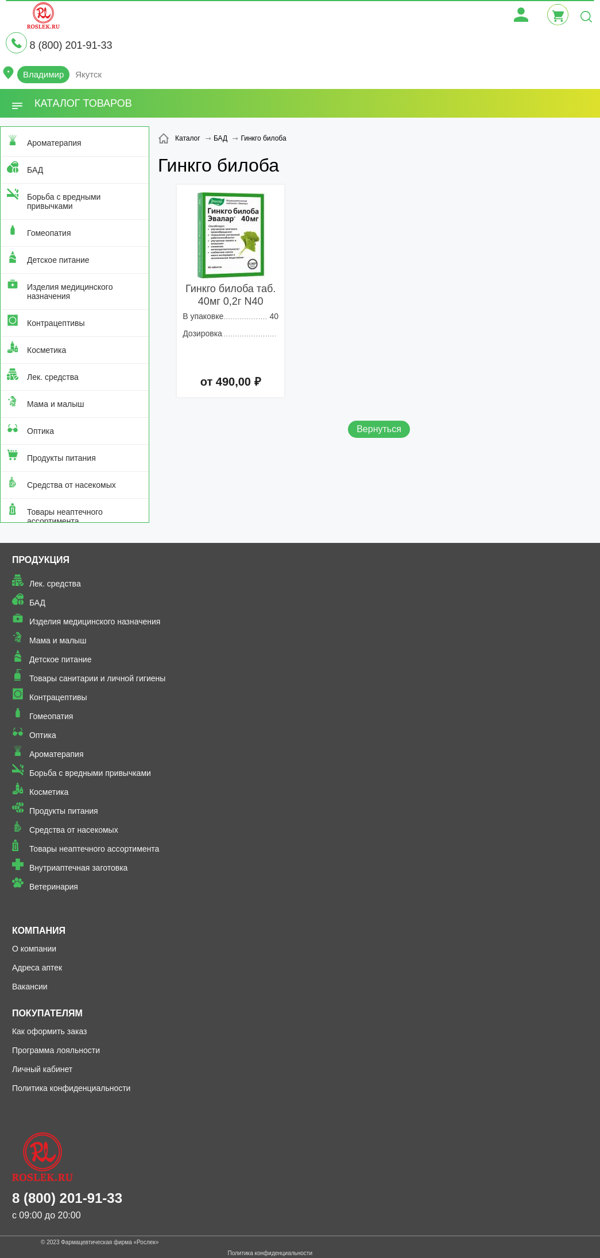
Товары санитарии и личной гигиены (97, 678)
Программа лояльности (56, 1050)
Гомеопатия (49, 233)
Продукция (40, 560)
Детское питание (58, 260)
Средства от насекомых (71, 485)
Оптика (40, 431)
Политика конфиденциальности (71, 1088)
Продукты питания (61, 458)
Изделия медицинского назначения (70, 291)
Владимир (43, 74)
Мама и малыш (55, 404)
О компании (34, 948)
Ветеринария (53, 886)
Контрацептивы (56, 323)
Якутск (88, 74)
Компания (38, 930)
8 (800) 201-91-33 (70, 45)
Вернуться (379, 429)
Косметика (46, 350)
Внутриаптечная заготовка (78, 867)
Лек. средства (53, 377)
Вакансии (30, 986)
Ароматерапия (54, 142)
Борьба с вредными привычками (63, 201)
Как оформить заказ (49, 1031)
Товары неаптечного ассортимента (65, 516)
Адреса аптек (37, 967)
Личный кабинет (42, 1069)
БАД (35, 169)
